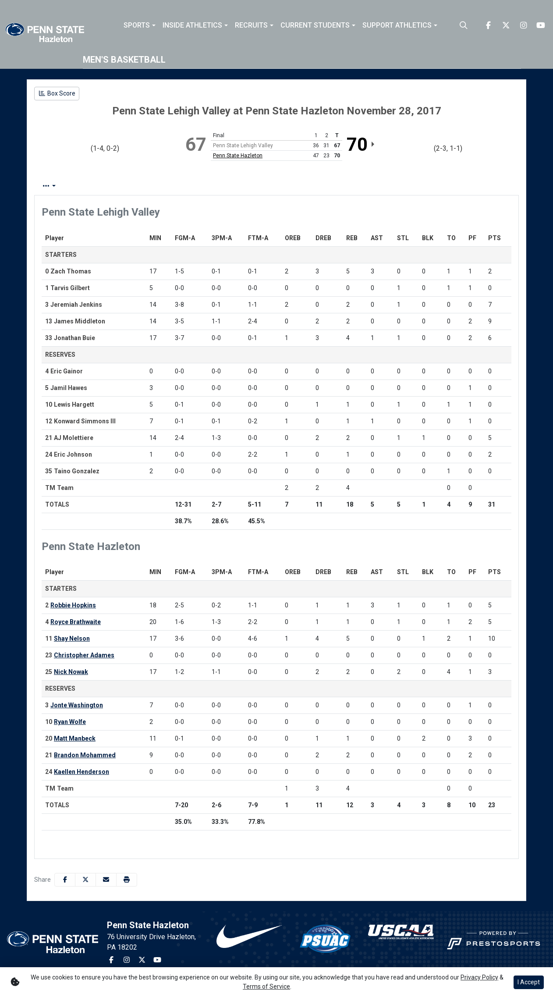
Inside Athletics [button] (192, 25)
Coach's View (295, 186)
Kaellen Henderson (81, 771)
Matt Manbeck (75, 738)
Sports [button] (137, 25)
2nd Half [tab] (243, 186)
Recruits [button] (251, 25)
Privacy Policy (479, 977)
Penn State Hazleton (237, 156)
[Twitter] (506, 25)
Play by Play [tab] (107, 186)
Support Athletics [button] (397, 25)
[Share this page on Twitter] (85, 880)
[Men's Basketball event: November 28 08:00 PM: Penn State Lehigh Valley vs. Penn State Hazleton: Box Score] (56, 93)
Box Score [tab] (57, 186)
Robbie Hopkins (73, 605)
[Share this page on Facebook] (64, 880)
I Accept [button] (529, 982)
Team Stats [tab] (158, 186)
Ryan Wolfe (70, 721)
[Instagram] (523, 25)
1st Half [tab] (203, 186)
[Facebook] (488, 25)
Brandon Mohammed (85, 755)
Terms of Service (266, 986)
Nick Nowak (71, 671)
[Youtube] (541, 25)
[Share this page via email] (106, 880)
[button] (139, 25)
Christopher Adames (84, 655)
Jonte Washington (76, 705)
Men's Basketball (124, 59)
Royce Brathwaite (75, 621)
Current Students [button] (315, 25)
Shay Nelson (72, 638)
